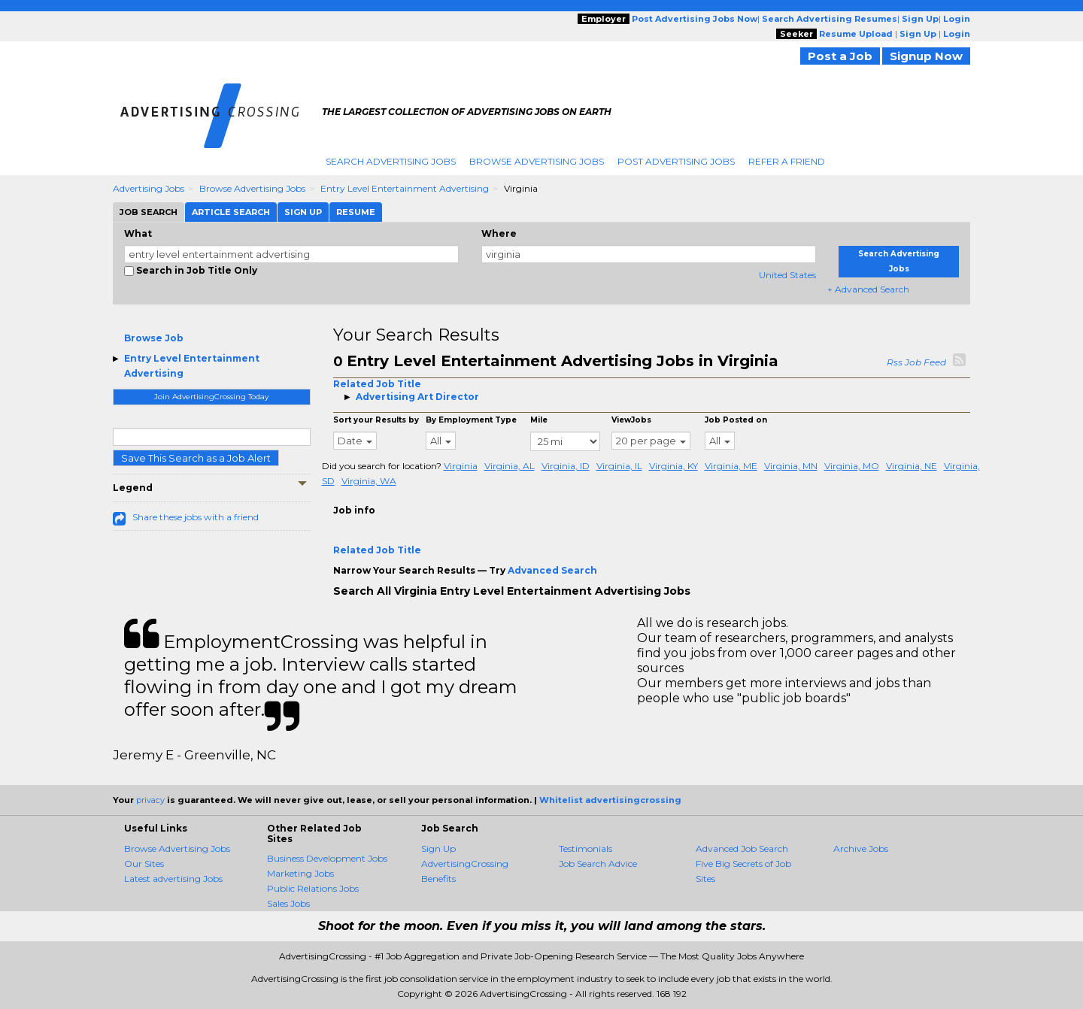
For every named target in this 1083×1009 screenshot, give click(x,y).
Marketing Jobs (300, 873)
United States (787, 274)
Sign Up (438, 848)
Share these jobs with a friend (195, 517)
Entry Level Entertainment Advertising (404, 188)
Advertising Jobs (148, 188)
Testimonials (585, 848)
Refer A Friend (786, 161)
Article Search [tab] (231, 212)
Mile (539, 420)
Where (499, 233)
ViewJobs (631, 420)
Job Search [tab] (148, 212)
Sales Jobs (288, 903)
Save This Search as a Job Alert (196, 458)
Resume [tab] (355, 212)
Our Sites (144, 863)
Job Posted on (736, 420)
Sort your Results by (376, 420)
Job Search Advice (598, 863)
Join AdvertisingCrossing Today (211, 396)
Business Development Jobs (327, 858)
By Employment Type (471, 420)
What (138, 233)
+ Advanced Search (868, 289)
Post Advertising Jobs (676, 161)
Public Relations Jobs (313, 888)
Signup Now (926, 56)
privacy (150, 800)
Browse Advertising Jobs (536, 161)
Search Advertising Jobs (391, 161)
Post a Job (840, 56)
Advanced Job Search (742, 848)
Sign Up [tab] (303, 212)
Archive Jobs (860, 848)
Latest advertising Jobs (173, 878)
